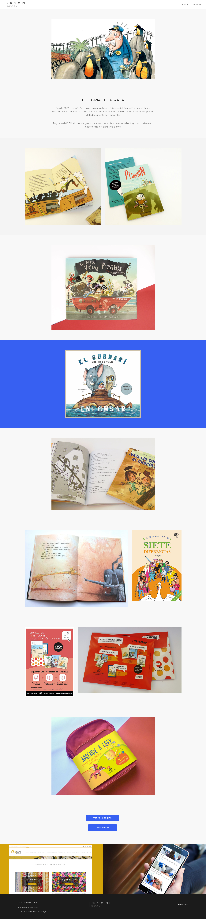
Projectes (184, 4)
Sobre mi (197, 4)
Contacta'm (102, 827)
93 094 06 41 (183, 904)
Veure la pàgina (102, 818)
